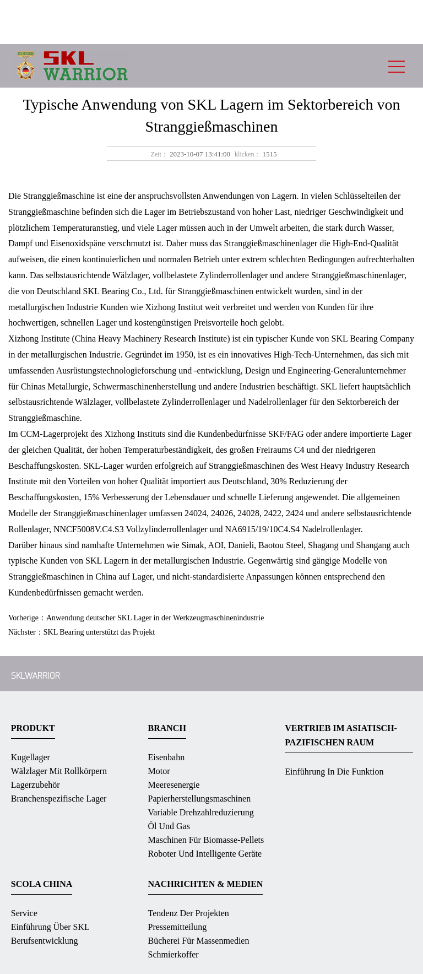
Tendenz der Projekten (188, 913)
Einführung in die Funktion (334, 771)
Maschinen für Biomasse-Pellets (206, 840)
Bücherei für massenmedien (199, 941)
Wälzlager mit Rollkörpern (59, 771)
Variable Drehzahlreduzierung (201, 812)
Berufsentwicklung (44, 941)
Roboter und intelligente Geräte (205, 853)
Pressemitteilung (177, 927)
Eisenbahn (166, 757)
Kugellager (30, 757)
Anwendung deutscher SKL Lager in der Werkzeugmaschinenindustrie (155, 618)
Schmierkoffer (173, 954)
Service (24, 913)
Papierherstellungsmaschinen (199, 798)
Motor (159, 771)
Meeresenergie (174, 785)
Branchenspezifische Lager (59, 798)
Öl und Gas (169, 826)
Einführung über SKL (50, 927)
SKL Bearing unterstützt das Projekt (99, 632)
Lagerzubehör (35, 785)
